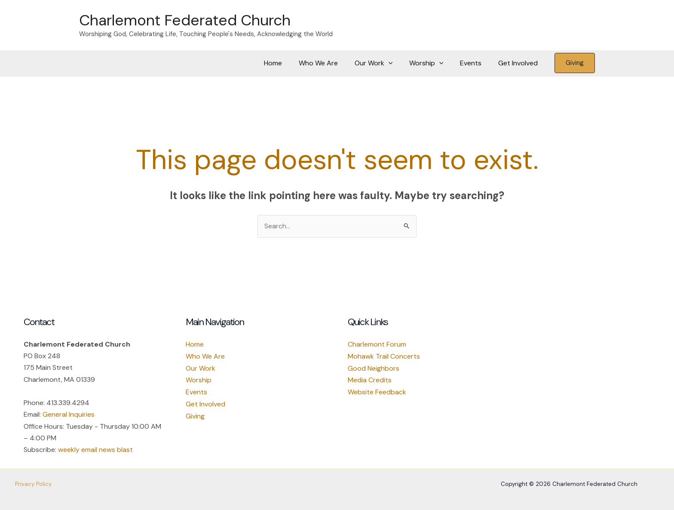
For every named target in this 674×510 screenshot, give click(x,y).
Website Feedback (377, 391)
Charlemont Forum (377, 344)
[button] (398, 63)
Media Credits (370, 379)
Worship (198, 379)
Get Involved (519, 63)
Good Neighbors (373, 367)
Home (289, 63)
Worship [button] (433, 63)
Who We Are (331, 63)
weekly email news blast (95, 449)
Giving (195, 414)
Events (475, 63)
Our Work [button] (384, 63)
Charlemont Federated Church (185, 20)
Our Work (200, 367)
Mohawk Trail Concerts (384, 356)
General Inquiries (69, 414)
